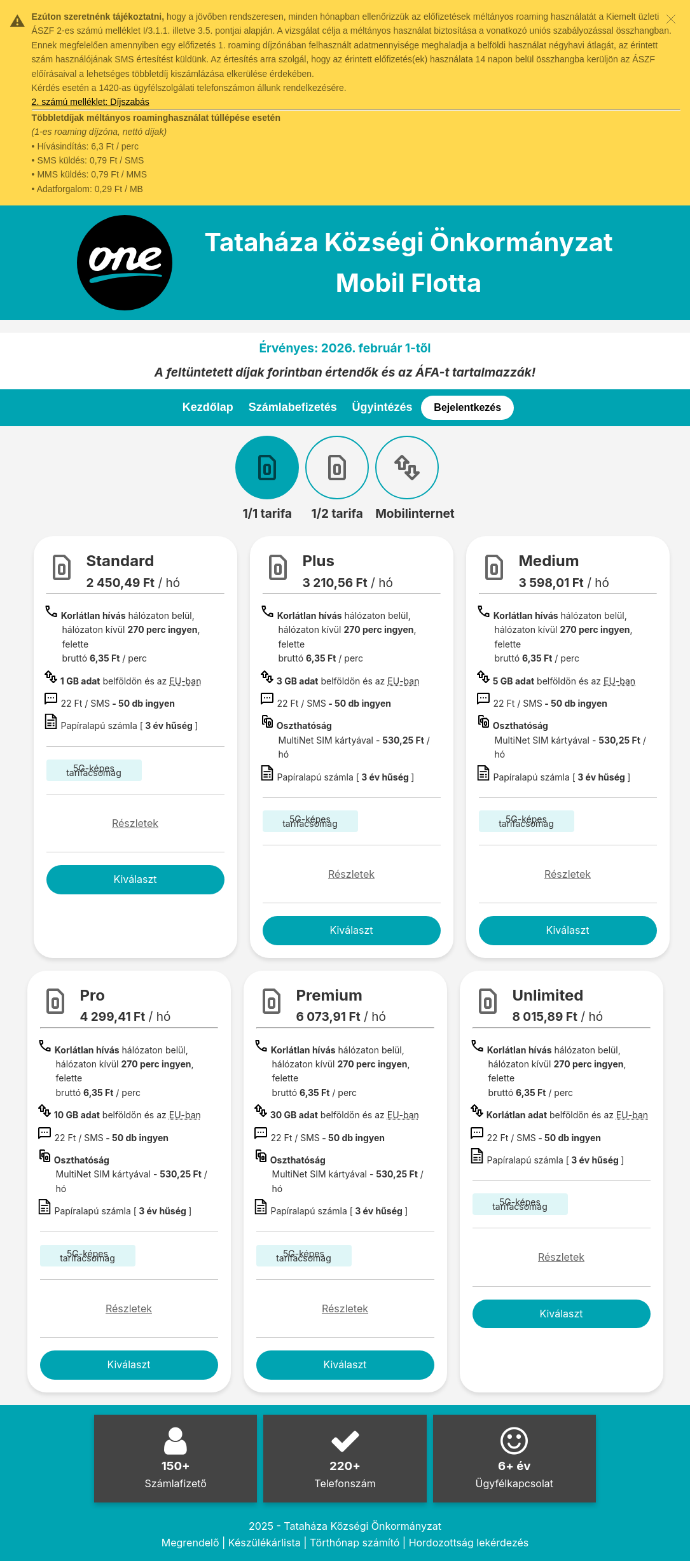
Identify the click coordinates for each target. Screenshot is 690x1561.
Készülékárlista (264, 1542)
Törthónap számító (354, 1542)
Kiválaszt (134, 879)
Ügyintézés (382, 407)
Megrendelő (190, 1542)
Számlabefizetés (293, 407)
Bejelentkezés (467, 407)
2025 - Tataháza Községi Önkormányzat (345, 1526)
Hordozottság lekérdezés (469, 1542)
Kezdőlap (208, 407)
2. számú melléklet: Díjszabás (90, 102)
